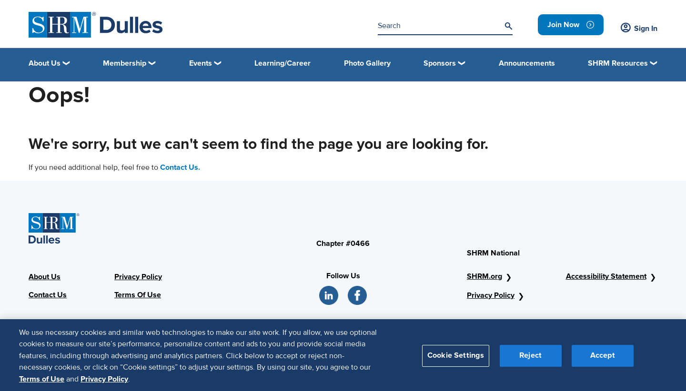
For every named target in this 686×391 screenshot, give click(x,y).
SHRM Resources (618, 63)
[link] (571, 24)
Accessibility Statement (606, 276)
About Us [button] (45, 63)
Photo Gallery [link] (367, 63)
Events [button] (200, 63)
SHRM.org (484, 276)
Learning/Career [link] (282, 63)
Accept (602, 359)
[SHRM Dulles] (96, 25)
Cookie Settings (455, 359)
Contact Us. (180, 167)
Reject (530, 359)
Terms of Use (41, 382)
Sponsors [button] (440, 63)
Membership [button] (124, 63)
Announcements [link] (527, 63)
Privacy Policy (138, 277)
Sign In (639, 28)
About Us (45, 277)
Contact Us (48, 295)
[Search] (508, 26)
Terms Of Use (137, 295)
